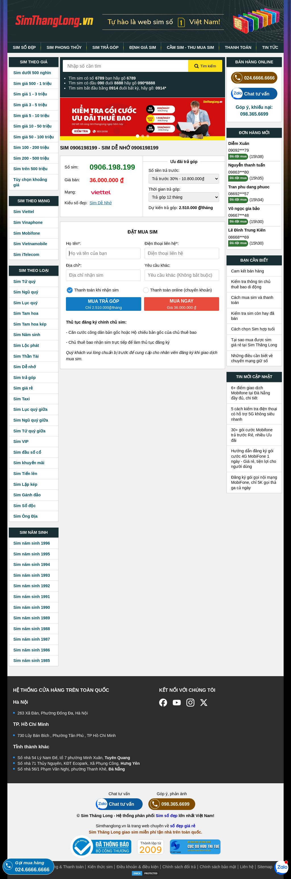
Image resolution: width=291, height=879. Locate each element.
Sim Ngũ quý (25, 292)
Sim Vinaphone (28, 222)
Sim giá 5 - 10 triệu (31, 115)
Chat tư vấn (250, 93)
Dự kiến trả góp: (181, 207)
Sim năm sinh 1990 (31, 607)
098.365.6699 (169, 804)
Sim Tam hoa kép (30, 324)
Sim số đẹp (167, 815)
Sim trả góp (24, 377)
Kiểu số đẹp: (76, 203)
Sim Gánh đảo (27, 495)
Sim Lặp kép (25, 484)
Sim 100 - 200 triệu (31, 147)
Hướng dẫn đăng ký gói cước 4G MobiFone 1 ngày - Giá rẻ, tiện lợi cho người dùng (253, 459)
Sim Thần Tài (26, 356)
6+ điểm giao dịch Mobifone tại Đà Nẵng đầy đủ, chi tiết (250, 393)
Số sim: (71, 167)
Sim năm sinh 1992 (31, 586)
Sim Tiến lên (25, 473)
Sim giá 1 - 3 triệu (30, 94)
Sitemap (264, 867)
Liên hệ (246, 867)
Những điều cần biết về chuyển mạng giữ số (252, 358)
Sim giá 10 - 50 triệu (32, 126)
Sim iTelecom (26, 254)
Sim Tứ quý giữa (29, 431)
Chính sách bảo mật (218, 867)
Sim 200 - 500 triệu (31, 158)
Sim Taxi (21, 399)
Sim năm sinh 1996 (31, 543)
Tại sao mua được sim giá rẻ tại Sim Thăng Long (254, 342)
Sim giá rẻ (23, 388)
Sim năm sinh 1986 (31, 650)
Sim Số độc (24, 505)
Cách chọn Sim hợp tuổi (253, 329)
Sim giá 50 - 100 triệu (33, 137)
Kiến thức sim (100, 867)
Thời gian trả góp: (164, 189)
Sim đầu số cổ (27, 452)
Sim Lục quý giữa (30, 409)
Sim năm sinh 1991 (31, 596)
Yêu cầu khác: (158, 265)
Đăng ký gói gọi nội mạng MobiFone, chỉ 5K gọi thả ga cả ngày (254, 482)
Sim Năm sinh (26, 334)
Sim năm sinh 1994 (31, 564)
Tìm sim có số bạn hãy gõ (102, 78)
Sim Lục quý (25, 303)
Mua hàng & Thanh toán (62, 867)
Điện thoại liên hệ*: (162, 243)
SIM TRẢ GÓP (105, 47)
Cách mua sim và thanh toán (252, 300)
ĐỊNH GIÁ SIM (142, 47)
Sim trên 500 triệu (30, 168)
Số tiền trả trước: (164, 170)
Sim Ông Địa (25, 516)
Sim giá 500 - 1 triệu (32, 83)
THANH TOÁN (238, 47)
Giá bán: (72, 180)
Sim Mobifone (26, 233)
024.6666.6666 (253, 78)
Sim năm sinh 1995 (31, 554)
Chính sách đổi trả (179, 867)
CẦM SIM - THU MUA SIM (190, 47)
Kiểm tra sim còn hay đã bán (252, 316)
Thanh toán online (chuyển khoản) (177, 290)
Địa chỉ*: (74, 265)
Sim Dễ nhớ (24, 366)
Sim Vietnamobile (30, 243)
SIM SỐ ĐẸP (24, 47)
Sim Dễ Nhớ (101, 203)
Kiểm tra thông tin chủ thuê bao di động (251, 284)
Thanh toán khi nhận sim (93, 290)
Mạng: (70, 192)
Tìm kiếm (205, 66)
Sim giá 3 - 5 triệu (30, 105)
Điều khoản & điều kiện (137, 867)
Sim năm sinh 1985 (31, 660)
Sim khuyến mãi (28, 463)
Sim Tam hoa (25, 313)
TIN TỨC (270, 47)
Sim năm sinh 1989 (31, 618)
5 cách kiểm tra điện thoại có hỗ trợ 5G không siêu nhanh (254, 414)
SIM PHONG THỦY (64, 47)
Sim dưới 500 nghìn (32, 72)
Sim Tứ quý (24, 281)
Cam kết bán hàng (247, 271)
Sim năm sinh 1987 (31, 639)
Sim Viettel (23, 211)
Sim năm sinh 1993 (31, 575)
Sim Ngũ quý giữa (30, 420)
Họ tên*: (73, 243)
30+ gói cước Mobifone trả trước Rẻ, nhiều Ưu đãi (252, 435)
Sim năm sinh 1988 (31, 628)
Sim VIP (20, 441)
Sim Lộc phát (26, 345)
